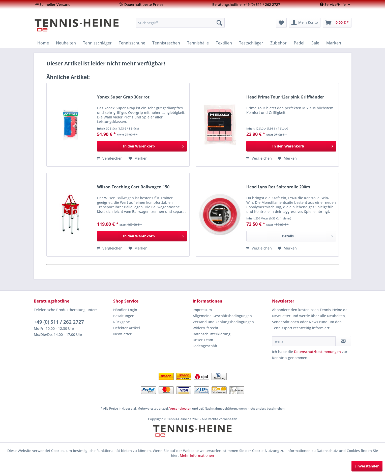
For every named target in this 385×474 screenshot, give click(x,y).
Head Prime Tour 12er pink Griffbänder (285, 97)
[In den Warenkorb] (142, 146)
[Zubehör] (278, 43)
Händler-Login (125, 309)
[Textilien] (223, 43)
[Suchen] (219, 23)
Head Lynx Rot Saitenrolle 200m (278, 187)
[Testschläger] (251, 43)
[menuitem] (53, 4)
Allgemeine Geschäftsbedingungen (222, 315)
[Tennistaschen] (166, 43)
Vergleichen (110, 158)
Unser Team (203, 339)
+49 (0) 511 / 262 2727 (59, 322)
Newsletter (122, 334)
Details (307, 235)
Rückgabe (121, 321)
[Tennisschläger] (97, 43)
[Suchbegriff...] (180, 23)
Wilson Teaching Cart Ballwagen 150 (133, 187)
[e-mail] (304, 341)
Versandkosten (180, 408)
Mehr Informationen (197, 455)
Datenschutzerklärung (211, 334)
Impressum (202, 309)
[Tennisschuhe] (132, 43)
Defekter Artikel (126, 328)
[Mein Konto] (304, 23)
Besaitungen (123, 315)
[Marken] (334, 43)
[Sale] (315, 43)
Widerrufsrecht (205, 328)
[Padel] (299, 43)
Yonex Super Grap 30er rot (123, 97)
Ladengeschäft (205, 345)
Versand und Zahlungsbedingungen (223, 321)
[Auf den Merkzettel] (138, 158)
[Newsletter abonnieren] (343, 341)
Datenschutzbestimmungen (317, 351)
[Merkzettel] (281, 23)
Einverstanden (366, 466)
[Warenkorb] (337, 23)
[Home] (43, 43)
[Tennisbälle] (198, 43)
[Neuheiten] (65, 43)
